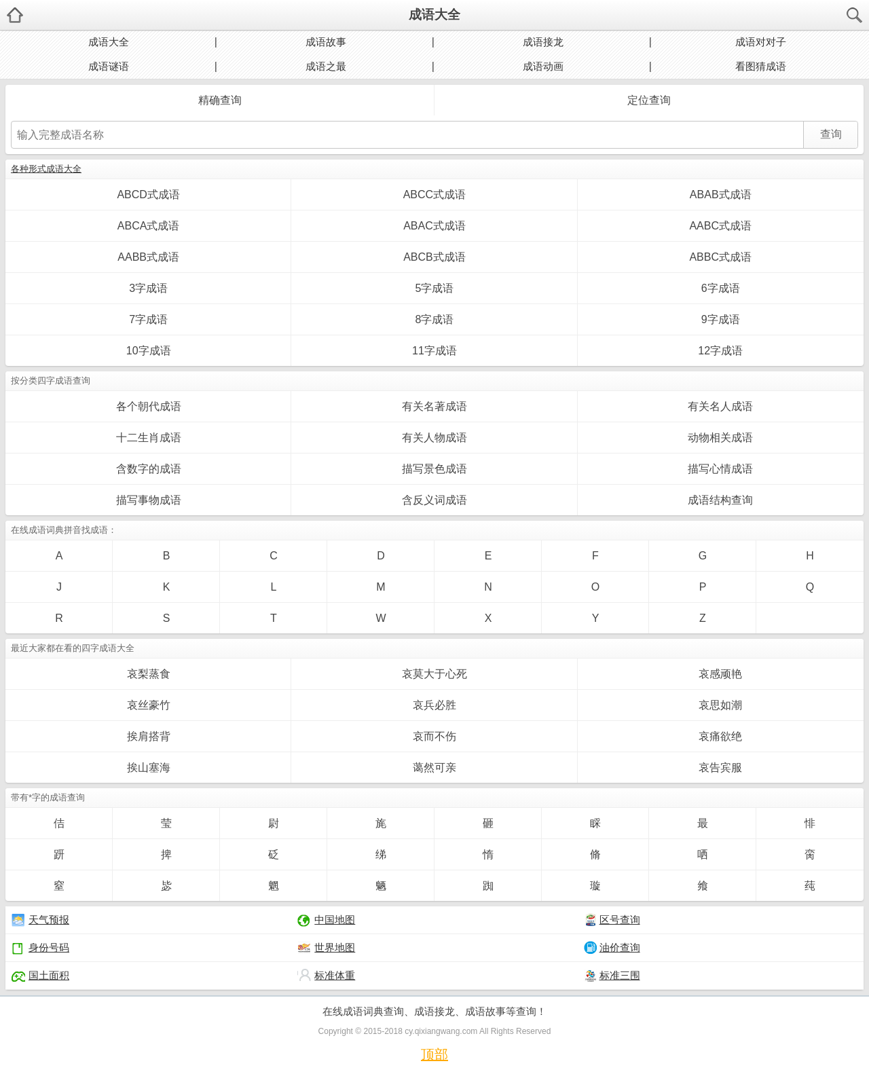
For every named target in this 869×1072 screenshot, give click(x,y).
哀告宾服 (720, 767)
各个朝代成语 (148, 406)
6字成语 (720, 288)
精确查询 (220, 100)
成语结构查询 (720, 500)
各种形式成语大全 (46, 169)
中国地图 (326, 920)
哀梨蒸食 (148, 674)
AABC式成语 (720, 226)
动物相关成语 (720, 437)
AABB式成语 (148, 257)
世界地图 (326, 948)
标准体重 (326, 975)
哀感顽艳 (720, 674)
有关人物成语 (434, 437)
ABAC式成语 (434, 226)
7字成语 (148, 319)
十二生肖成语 (148, 437)
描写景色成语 (434, 469)
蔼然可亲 (434, 767)
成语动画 (543, 66)
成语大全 (434, 14)
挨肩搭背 (148, 736)
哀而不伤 (434, 736)
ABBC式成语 (720, 257)
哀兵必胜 (434, 705)
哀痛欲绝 (720, 736)
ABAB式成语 (721, 194)
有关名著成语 (434, 406)
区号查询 (612, 920)
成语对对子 (760, 42)
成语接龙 (543, 42)
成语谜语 (108, 66)
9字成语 (720, 319)
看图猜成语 (760, 66)
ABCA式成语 (148, 226)
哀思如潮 (720, 705)
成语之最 (326, 66)
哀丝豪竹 (148, 705)
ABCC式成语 (434, 194)
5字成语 (434, 288)
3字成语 (148, 288)
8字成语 (434, 319)
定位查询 (649, 100)
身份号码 (40, 948)
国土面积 (40, 975)
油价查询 (612, 948)
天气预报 (40, 920)
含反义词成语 (434, 500)
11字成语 (434, 350)
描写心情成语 (720, 469)
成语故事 (326, 42)
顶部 (434, 1054)
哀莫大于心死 (434, 674)
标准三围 (612, 975)
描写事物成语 (148, 500)
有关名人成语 (720, 406)
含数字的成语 (148, 469)
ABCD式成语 (148, 194)
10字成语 (148, 350)
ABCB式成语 (434, 257)
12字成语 (720, 350)
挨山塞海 (148, 767)
